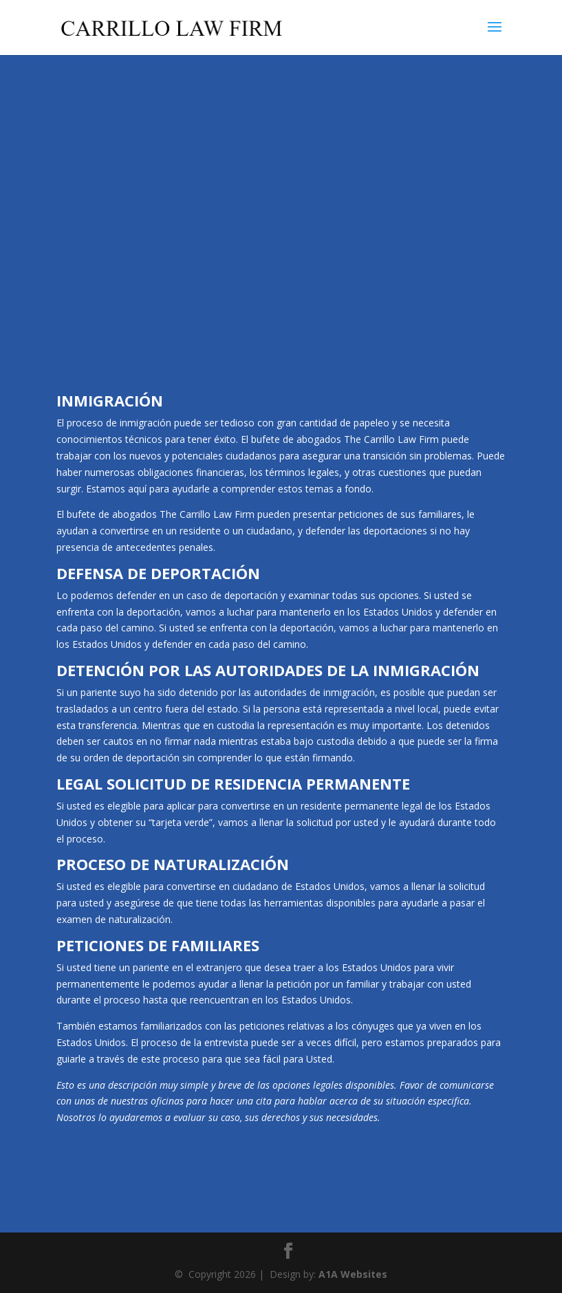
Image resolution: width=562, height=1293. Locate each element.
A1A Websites (352, 1274)
